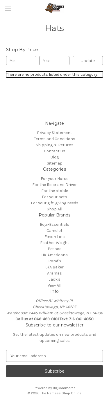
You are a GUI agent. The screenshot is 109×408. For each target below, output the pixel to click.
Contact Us (54, 151)
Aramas (54, 273)
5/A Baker (54, 267)
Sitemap (54, 163)
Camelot (54, 230)
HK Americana (54, 254)
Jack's (54, 279)
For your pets (54, 196)
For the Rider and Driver (54, 184)
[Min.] (21, 60)
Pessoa (55, 248)
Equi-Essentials (54, 224)
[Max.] (54, 60)
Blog (54, 157)
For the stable (54, 190)
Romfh (54, 261)
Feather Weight (54, 242)
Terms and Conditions (54, 138)
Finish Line (54, 236)
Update (88, 60)
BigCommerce (64, 388)
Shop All (54, 209)
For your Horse (54, 178)
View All (54, 285)
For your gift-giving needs (54, 203)
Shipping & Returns (55, 144)
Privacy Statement (54, 132)
